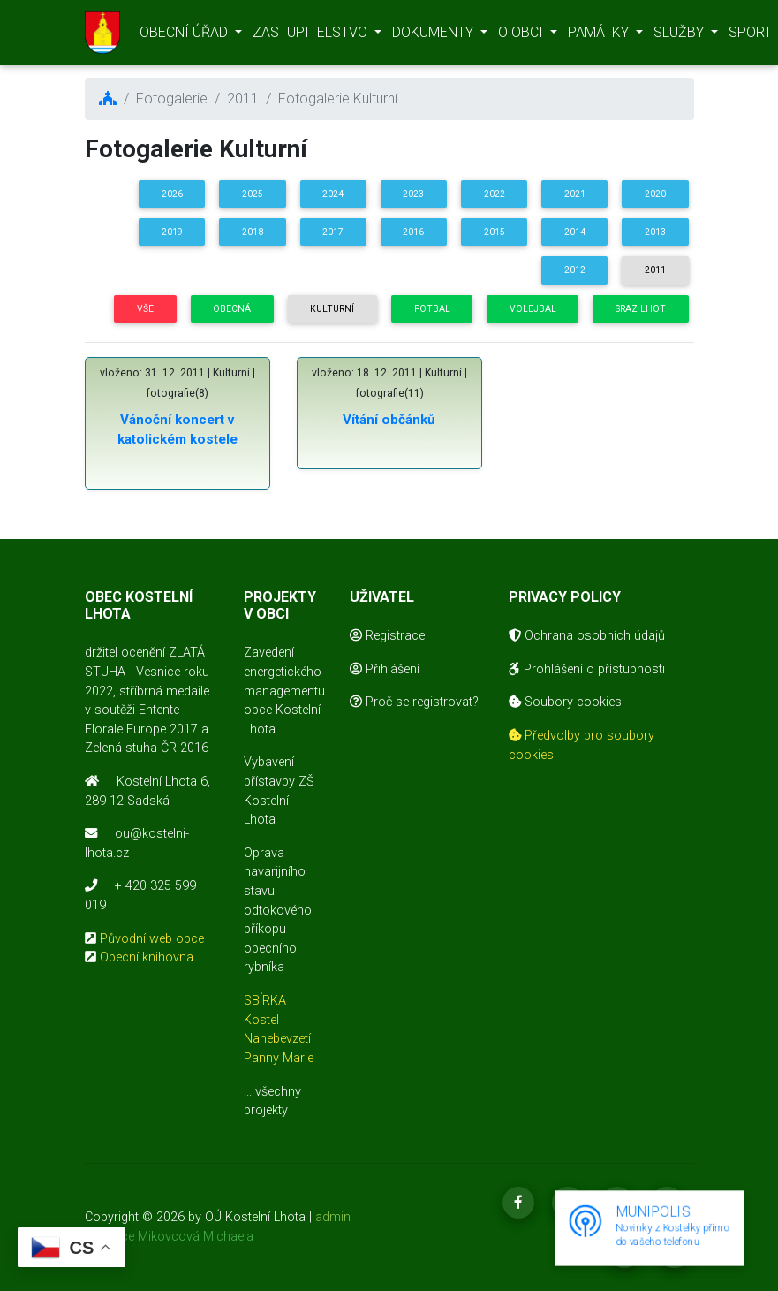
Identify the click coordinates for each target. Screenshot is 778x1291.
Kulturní (332, 309)
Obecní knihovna (146, 957)
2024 (333, 194)
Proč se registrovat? (414, 702)
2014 (574, 232)
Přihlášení (384, 669)
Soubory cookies (565, 702)
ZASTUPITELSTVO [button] (312, 35)
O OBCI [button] (522, 35)
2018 (252, 232)
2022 (494, 194)
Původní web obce (152, 938)
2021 (574, 194)
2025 (252, 194)
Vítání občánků (389, 420)
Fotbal (432, 309)
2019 (172, 232)
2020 (655, 194)
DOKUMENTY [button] (434, 35)
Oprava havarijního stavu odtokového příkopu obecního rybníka (278, 911)
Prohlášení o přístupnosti (587, 669)
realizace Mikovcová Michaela (169, 1236)
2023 (413, 194)
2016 (413, 232)
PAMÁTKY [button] (600, 35)
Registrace (387, 635)
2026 (172, 194)
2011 (655, 270)
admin (333, 1217)
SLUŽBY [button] (680, 35)
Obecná (232, 309)
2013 (655, 232)
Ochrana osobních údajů (587, 635)
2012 (574, 270)
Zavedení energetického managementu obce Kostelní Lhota (284, 690)
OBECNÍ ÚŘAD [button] (185, 35)
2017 (333, 232)
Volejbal (533, 309)
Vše (145, 309)
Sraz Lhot (641, 309)
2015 (494, 232)
